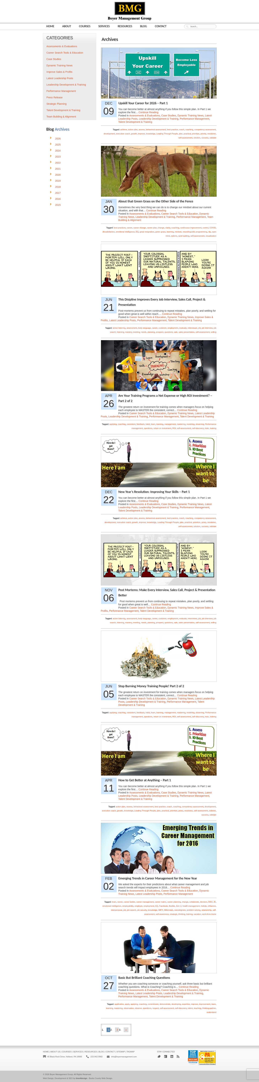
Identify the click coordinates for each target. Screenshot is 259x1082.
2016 (58, 199)
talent (190, 1008)
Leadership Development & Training (158, 118)
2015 (58, 205)
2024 (58, 150)
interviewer (192, 328)
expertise (186, 1004)
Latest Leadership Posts (122, 320)
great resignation (147, 232)
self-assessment (185, 138)
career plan (152, 228)
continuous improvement (190, 228)
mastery (128, 332)
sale (176, 332)
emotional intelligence (125, 232)
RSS (178, 1056)
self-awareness (162, 914)
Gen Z (179, 906)
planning (151, 332)
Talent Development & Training (135, 121)
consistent (131, 424)
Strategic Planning (57, 103)
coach (181, 129)
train (207, 428)
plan (181, 134)
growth (134, 134)
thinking (181, 914)
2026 (58, 138)
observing (200, 424)
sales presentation (186, 332)
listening (120, 332)
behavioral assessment (156, 129)
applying (113, 424)
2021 (58, 168)
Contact (160, 26)
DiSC (210, 902)
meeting (136, 332)
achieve (123, 129)
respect (155, 1008)
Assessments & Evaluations (144, 115)
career (129, 228)
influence (212, 906)
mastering (181, 424)
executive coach (123, 134)
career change (139, 228)
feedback (141, 424)
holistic (204, 906)
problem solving (193, 910)
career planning (174, 902)
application (119, 1004)
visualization (211, 236)
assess (142, 129)
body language (144, 328)
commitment (153, 1004)
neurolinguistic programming (195, 232)
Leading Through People (167, 134)
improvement (204, 1004)
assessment (132, 328)
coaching (189, 129)
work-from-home (209, 914)
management (170, 424)
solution (197, 138)
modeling (191, 424)
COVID (213, 228)
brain (114, 902)
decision (203, 902)
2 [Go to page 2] (117, 1029)
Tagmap (130, 1052)
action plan (133, 129)
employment (173, 328)
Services (104, 26)
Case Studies (168, 115)
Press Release (55, 97)
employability (127, 906)
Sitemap (120, 1052)
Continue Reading (148, 112)
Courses (84, 26)
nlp (209, 232)
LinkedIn (171, 1056)
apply (127, 1004)
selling (213, 332)
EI (215, 902)
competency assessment (205, 129)
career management (145, 902)
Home (50, 26)
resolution (211, 134)
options (174, 236)
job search (131, 910)
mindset (178, 232)
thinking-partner (209, 1008)
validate (213, 138)
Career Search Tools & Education (179, 213)
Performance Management (194, 118)
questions (169, 332)
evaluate (183, 328)
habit (148, 424)
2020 (58, 174)
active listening (119, 328)
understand (211, 1012)
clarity (167, 228)
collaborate (194, 902)
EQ (137, 232)
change (161, 228)
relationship (206, 910)
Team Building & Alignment (61, 116)
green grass (160, 232)
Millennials (168, 910)
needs (143, 332)
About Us (55, 1052)
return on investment (162, 428)
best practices (120, 228)
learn (153, 424)
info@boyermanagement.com (124, 1057)
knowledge (151, 134)
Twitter (159, 1056)
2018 (58, 186)
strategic (173, 914)
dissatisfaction (109, 232)
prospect (159, 332)
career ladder (129, 902)
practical (187, 134)
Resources (125, 26)
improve (141, 134)
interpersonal (116, 910)
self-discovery (198, 428)
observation (129, 1008)
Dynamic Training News (191, 115)
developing (176, 1004)
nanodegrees (180, 910)
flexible (172, 906)
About (66, 26)
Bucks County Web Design (100, 1078)
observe (138, 1008)
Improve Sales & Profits (59, 71)
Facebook (163, 906)
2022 (58, 162)
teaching (197, 1008)
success (205, 138)
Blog (143, 26)
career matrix (160, 902)
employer (139, 906)
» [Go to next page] (126, 1029)
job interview (207, 328)
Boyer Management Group (61, 1074)
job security (142, 910)
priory (203, 522)
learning (170, 232)
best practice (172, 129)
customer (163, 328)
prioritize (196, 134)
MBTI (160, 910)
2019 (58, 180)
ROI (174, 428)
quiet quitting (183, 236)
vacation (197, 914)
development (109, 134)
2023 (58, 156)
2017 (58, 192)
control (205, 228)
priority (203, 134)
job (199, 328)
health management (191, 906)
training (213, 428)
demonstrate (165, 1004)
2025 (58, 144)
